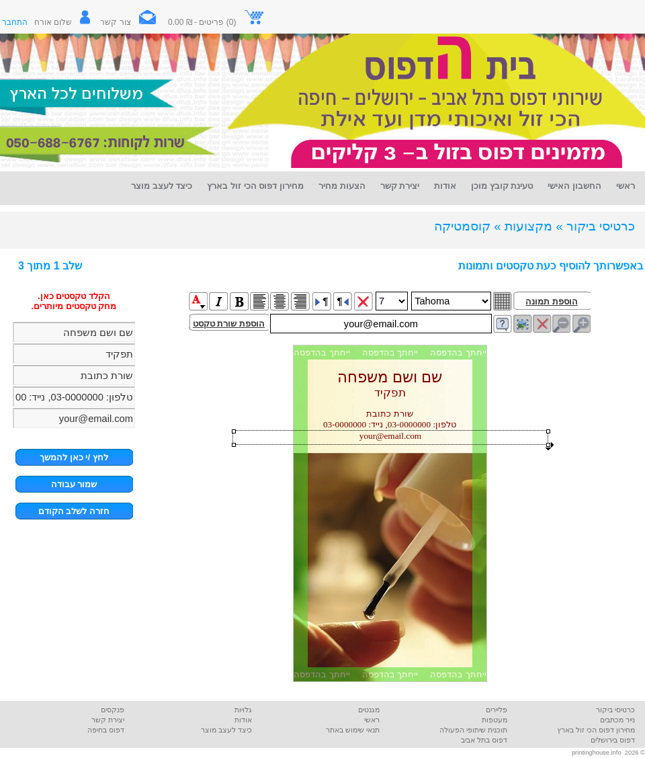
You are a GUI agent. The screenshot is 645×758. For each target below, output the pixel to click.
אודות (243, 720)
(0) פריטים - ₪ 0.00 (216, 22)
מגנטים (369, 710)
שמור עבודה (74, 484)
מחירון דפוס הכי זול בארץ (596, 730)
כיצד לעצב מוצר (226, 730)
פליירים (496, 710)
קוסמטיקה (462, 226)
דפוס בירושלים (613, 740)
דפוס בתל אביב (484, 740)
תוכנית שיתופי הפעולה (473, 730)
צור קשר (133, 22)
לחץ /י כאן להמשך (74, 457)
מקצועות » (523, 226)
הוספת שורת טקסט (229, 324)
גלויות (243, 710)
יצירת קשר (107, 720)
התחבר (15, 22)
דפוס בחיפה (105, 730)
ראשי (372, 720)
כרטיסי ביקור (615, 710)
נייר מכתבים (617, 720)
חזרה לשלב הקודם (74, 511)
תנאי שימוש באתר (353, 730)
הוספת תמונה (551, 301)
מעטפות (494, 720)
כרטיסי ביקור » (595, 226)
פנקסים (112, 710)
